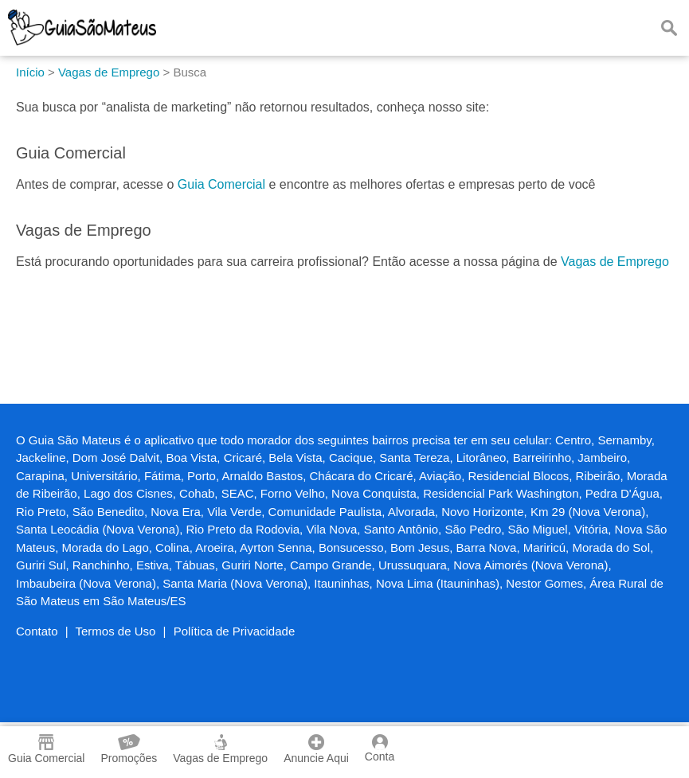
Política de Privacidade (235, 631)
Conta (379, 748)
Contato (37, 631)
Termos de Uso (116, 631)
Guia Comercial (221, 184)
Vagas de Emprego (615, 261)
